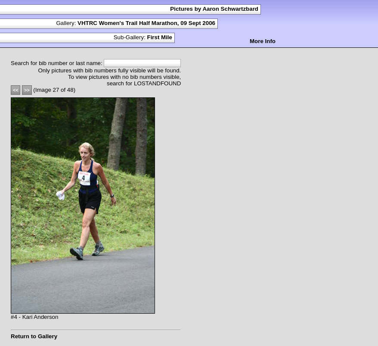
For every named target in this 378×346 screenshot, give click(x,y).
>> (26, 90)
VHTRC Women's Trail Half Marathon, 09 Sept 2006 (146, 23)
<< (15, 90)
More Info (263, 41)
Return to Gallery (34, 336)
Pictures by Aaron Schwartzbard (214, 9)
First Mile (159, 37)
